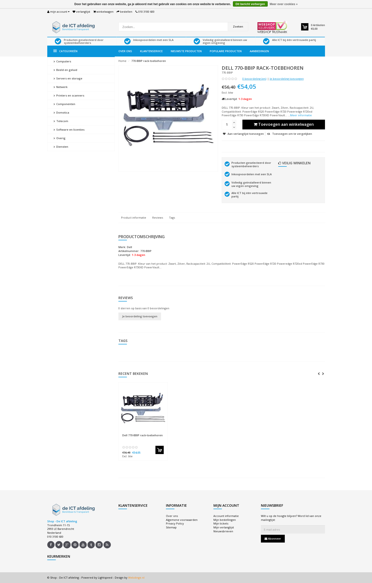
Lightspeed (105, 577)
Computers (62, 61)
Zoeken (238, 26)
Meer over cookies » (284, 4)
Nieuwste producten (186, 51)
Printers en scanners (69, 95)
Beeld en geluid (65, 70)
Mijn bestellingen (224, 520)
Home (122, 61)
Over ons (125, 51)
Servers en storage (68, 78)
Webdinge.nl (136, 577)
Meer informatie (301, 115)
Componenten (64, 104)
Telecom (61, 121)
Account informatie (226, 516)
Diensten (61, 146)
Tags (172, 217)
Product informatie (133, 217)
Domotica (61, 112)
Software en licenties (69, 129)
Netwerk (60, 87)
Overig (60, 138)
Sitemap (171, 527)
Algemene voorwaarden (182, 520)
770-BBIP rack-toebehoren (148, 61)
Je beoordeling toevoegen (287, 78)
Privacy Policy (175, 523)
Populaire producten (226, 51)
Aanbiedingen (259, 51)
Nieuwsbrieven (223, 531)
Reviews (157, 217)
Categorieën (65, 51)
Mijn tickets (220, 523)
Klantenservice (151, 51)
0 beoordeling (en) (254, 78)
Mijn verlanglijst (223, 527)
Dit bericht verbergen (250, 4)
